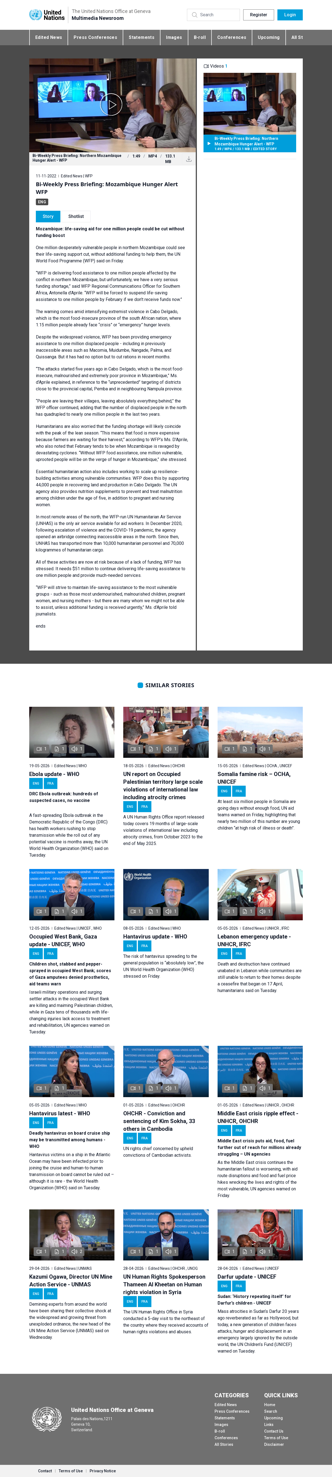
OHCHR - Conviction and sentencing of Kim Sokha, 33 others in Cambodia (159, 1121)
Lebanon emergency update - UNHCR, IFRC (254, 940)
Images (174, 37)
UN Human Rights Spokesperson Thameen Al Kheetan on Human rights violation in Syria (164, 1284)
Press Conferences (95, 37)
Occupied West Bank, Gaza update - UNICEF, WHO (63, 940)
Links (269, 1424)
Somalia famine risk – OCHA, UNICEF (254, 778)
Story (48, 216)
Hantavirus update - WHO (155, 936)
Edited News (48, 37)
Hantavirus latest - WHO (59, 1113)
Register (258, 14)
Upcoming (269, 37)
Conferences (231, 37)
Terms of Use (276, 1438)
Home (269, 1405)
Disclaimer (274, 1444)
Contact (45, 1471)
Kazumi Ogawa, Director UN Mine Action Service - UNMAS (70, 1280)
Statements (141, 37)
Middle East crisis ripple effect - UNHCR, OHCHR (258, 1117)
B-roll (200, 37)
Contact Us (273, 1431)
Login (290, 14)
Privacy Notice (103, 1471)
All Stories (224, 1444)
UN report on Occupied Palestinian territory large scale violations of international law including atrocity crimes (163, 786)
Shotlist (76, 216)
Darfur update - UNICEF (247, 1276)
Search (270, 1411)
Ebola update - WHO (54, 774)
